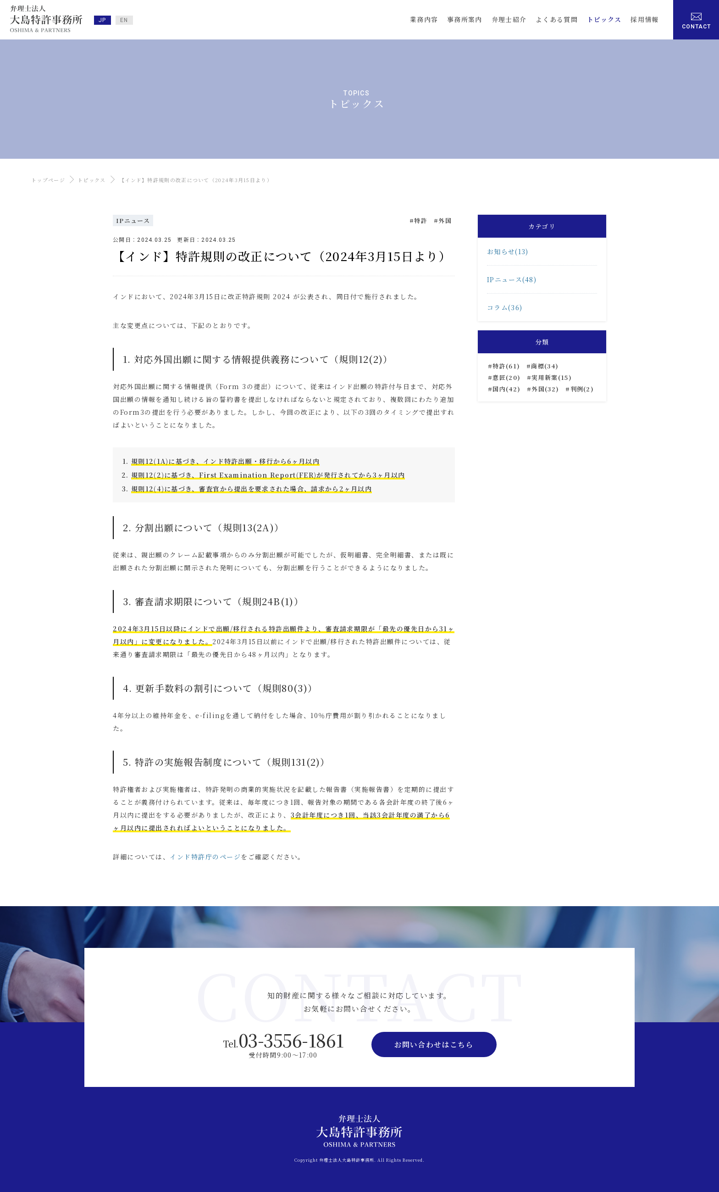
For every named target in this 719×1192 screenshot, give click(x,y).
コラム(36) (504, 307)
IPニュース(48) (511, 279)
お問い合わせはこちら (434, 1044)
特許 (420, 220)
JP (102, 20)
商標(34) (545, 366)
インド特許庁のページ (205, 856)
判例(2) (582, 388)
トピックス (91, 180)
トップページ (48, 180)
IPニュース (133, 220)
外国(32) (545, 388)
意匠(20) (506, 377)
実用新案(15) (551, 377)
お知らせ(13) (507, 251)
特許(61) (506, 366)
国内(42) (506, 388)
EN (124, 20)
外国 (445, 220)
